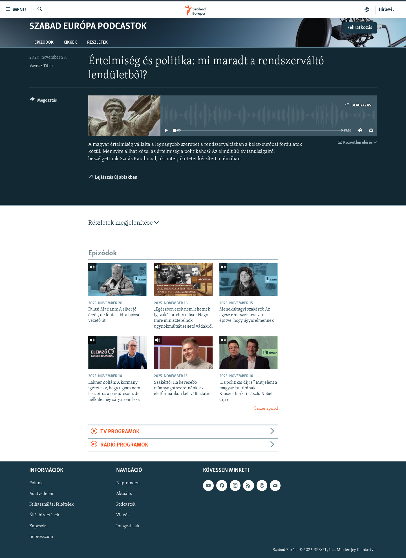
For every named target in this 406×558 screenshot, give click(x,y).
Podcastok (125, 505)
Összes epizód (266, 409)
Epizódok (44, 42)
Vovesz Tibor (41, 66)
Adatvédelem (41, 494)
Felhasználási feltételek (51, 505)
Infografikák (127, 526)
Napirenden (128, 483)
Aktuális (124, 494)
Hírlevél (386, 9)
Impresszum (41, 537)
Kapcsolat (38, 526)
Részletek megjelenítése (123, 222)
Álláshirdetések (44, 515)
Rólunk (36, 483)
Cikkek (70, 42)
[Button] (43, 101)
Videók (123, 515)
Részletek (97, 42)
